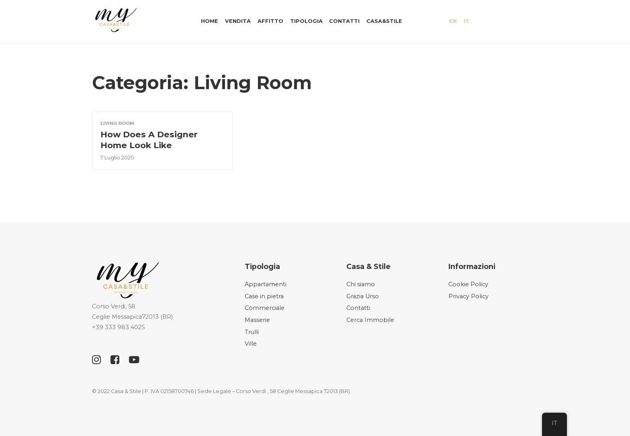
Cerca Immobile (370, 320)
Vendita (238, 21)
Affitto (270, 21)
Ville (251, 343)
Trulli (252, 332)
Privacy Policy (468, 296)
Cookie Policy (468, 284)
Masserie (257, 320)
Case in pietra (264, 296)
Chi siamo (360, 284)
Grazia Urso (362, 296)
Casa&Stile (384, 21)
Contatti (344, 21)
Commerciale (264, 308)
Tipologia (306, 21)
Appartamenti (265, 284)
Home (209, 21)
